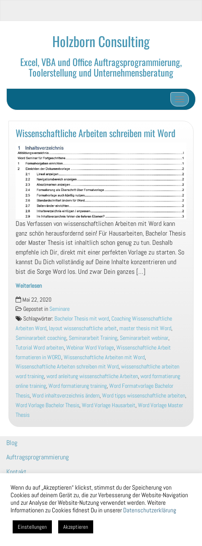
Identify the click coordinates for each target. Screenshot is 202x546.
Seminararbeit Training (93, 338)
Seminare (59, 309)
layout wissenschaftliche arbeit (83, 328)
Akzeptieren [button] (75, 526)
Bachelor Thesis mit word (81, 318)
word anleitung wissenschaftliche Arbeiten (92, 376)
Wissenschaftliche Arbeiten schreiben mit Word (95, 133)
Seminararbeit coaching (41, 338)
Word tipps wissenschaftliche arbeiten (143, 395)
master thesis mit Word (145, 328)
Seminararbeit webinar (144, 338)
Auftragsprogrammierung (37, 457)
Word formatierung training (77, 386)
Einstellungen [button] (32, 526)
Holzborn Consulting (101, 41)
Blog (11, 442)
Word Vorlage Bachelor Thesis (47, 405)
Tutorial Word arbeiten (40, 347)
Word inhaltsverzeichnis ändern (66, 395)
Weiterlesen (29, 285)
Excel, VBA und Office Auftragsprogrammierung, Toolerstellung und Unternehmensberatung (101, 67)
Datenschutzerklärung (149, 510)
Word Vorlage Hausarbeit (108, 405)
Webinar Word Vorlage (90, 347)
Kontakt (16, 471)
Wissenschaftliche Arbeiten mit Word (104, 357)
